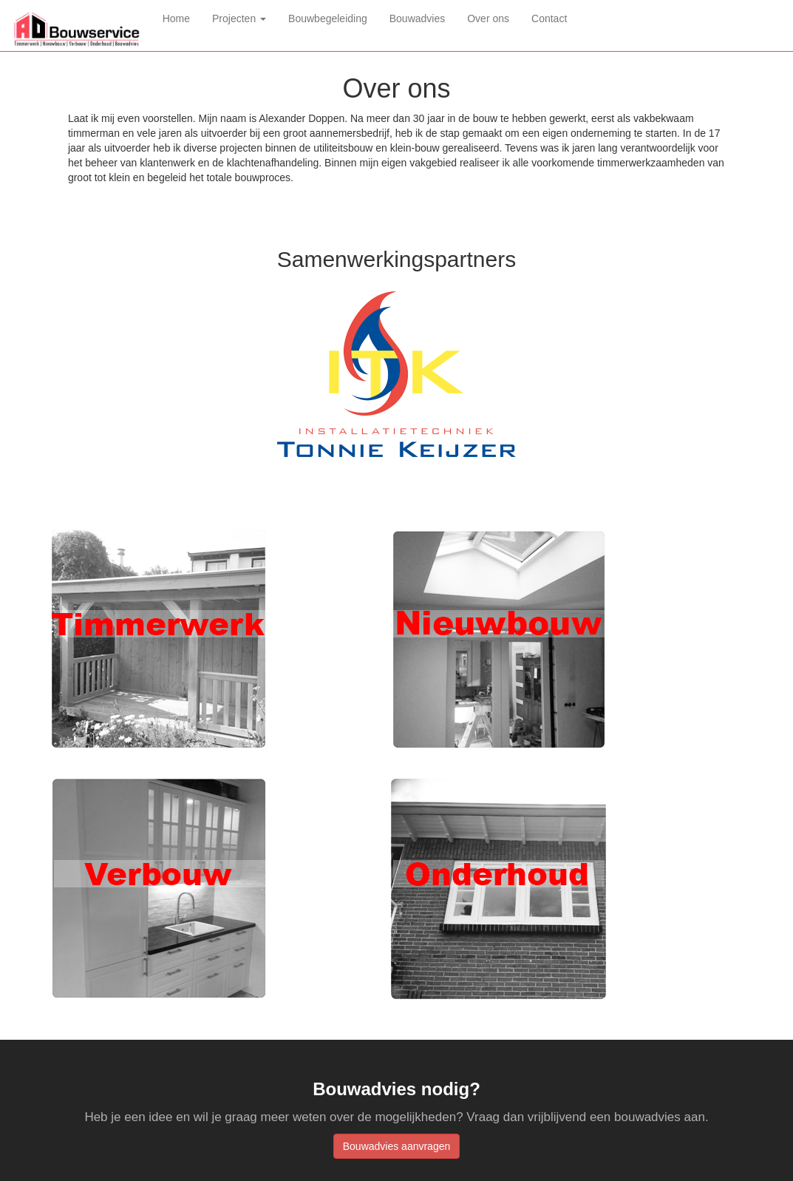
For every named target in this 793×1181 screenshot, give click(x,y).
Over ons (488, 18)
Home (182, 17)
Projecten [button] (239, 18)
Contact (549, 18)
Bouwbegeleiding (327, 18)
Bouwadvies (417, 18)
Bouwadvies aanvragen (397, 1146)
